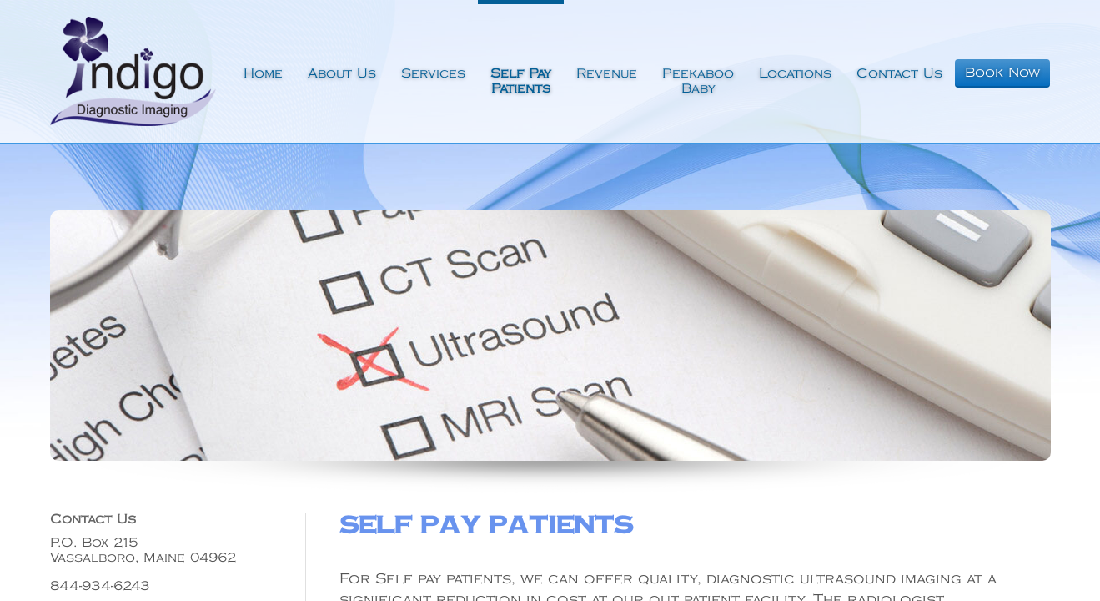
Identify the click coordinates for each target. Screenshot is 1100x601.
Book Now (1002, 73)
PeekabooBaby (698, 81)
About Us (342, 73)
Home (263, 73)
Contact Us (899, 73)
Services (433, 73)
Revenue (606, 73)
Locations (795, 73)
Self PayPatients (520, 81)
